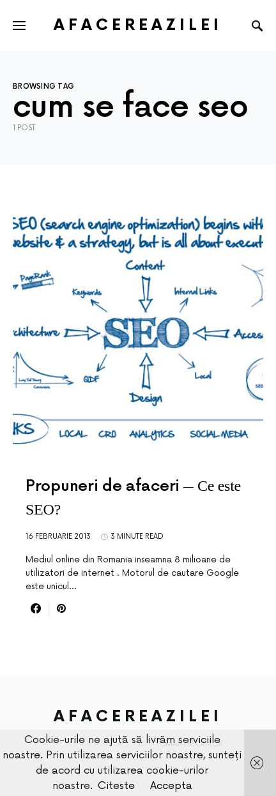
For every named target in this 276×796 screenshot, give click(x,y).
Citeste (116, 785)
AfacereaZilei (138, 25)
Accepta (171, 785)
